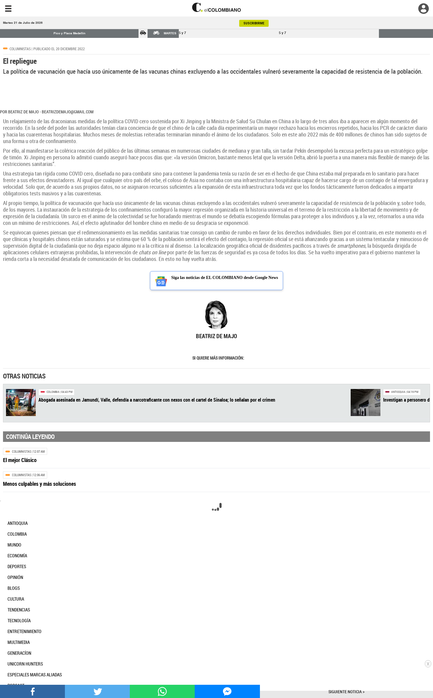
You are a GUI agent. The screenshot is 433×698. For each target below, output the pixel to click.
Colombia (53, 392)
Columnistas (20, 48)
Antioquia (398, 392)
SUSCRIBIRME (253, 23)
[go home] (216, 7)
